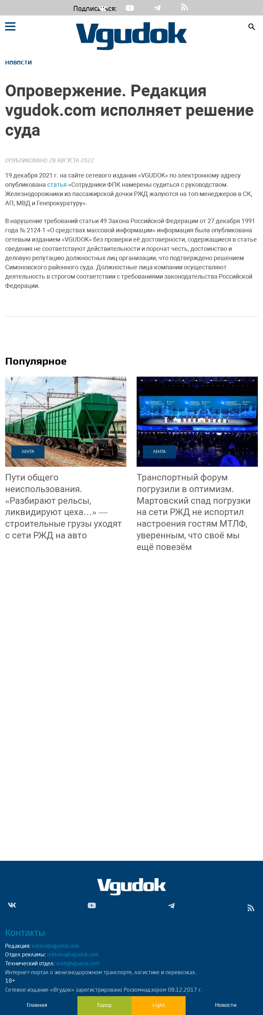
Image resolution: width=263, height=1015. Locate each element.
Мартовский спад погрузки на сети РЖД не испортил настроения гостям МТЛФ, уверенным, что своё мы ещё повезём (194, 512)
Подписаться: (78, 9)
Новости (18, 62)
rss (184, 8)
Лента (28, 452)
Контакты (25, 933)
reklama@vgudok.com (73, 955)
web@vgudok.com (77, 964)
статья (57, 184)
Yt (130, 8)
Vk (102, 8)
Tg (157, 8)
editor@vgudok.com (55, 946)
